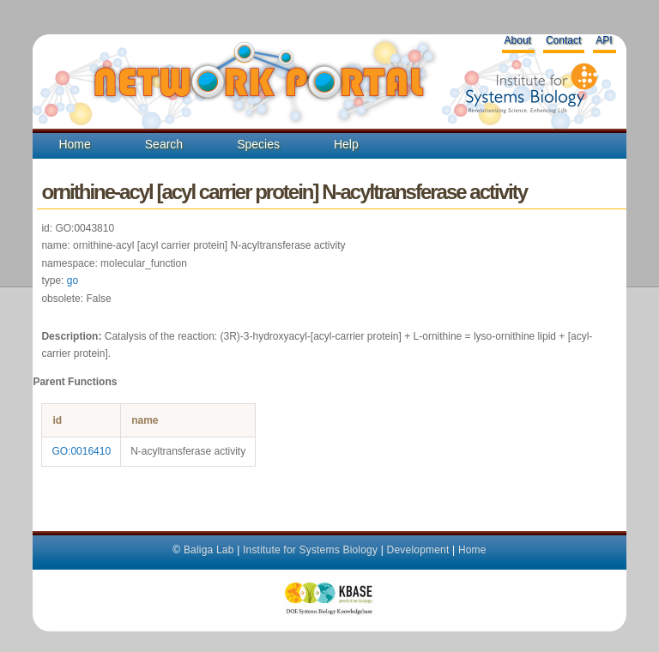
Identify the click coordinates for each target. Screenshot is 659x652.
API (604, 40)
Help (346, 144)
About (518, 40)
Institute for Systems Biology (310, 550)
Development (418, 550)
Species (258, 144)
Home (74, 144)
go (72, 281)
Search (164, 144)
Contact (563, 40)
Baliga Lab (209, 550)
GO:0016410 (81, 451)
